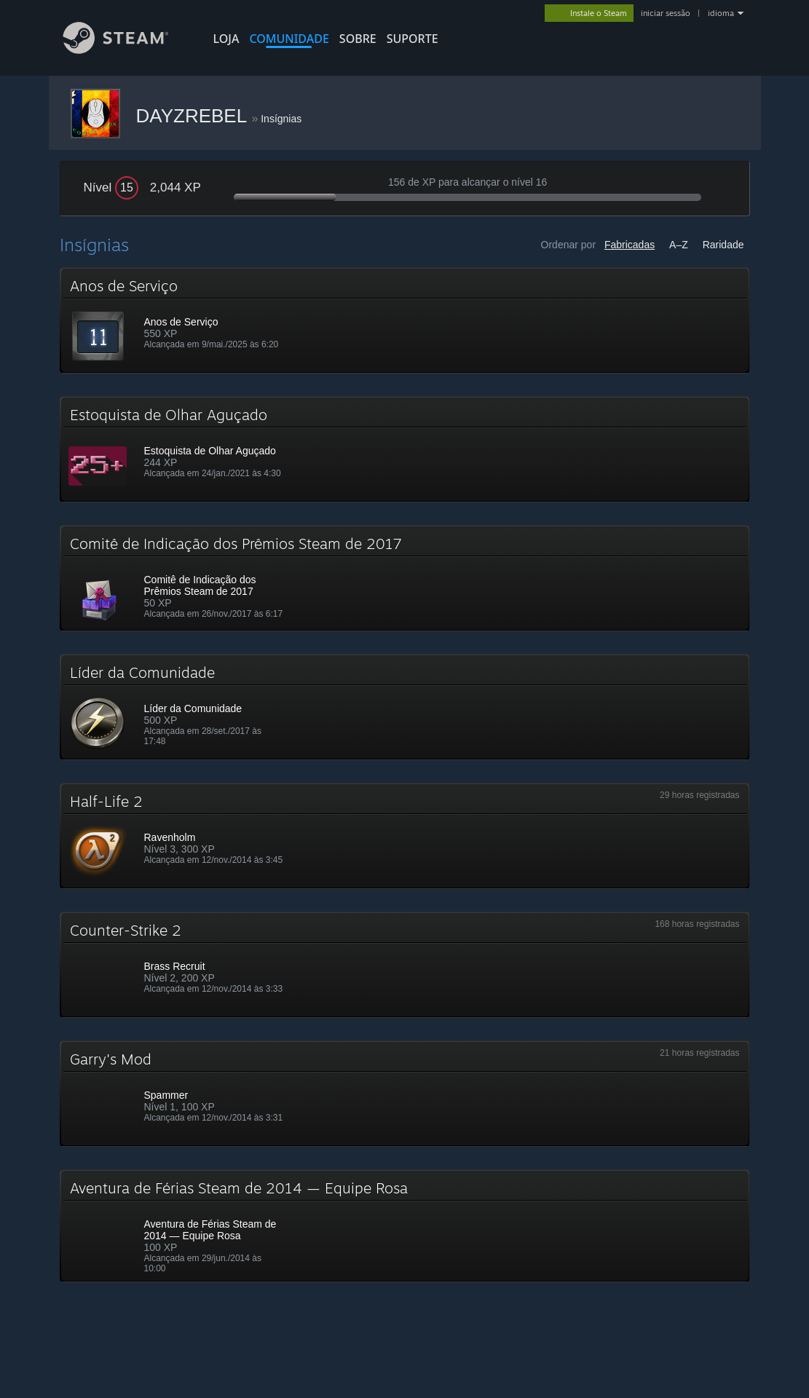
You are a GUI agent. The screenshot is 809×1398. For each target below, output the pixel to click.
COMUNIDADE (288, 39)
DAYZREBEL (194, 116)
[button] (405, 320)
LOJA (226, 39)
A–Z (678, 244)
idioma (721, 13)
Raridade (723, 244)
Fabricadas (629, 244)
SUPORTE (412, 39)
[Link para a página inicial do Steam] (127, 50)
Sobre (357, 39)
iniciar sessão (665, 13)
